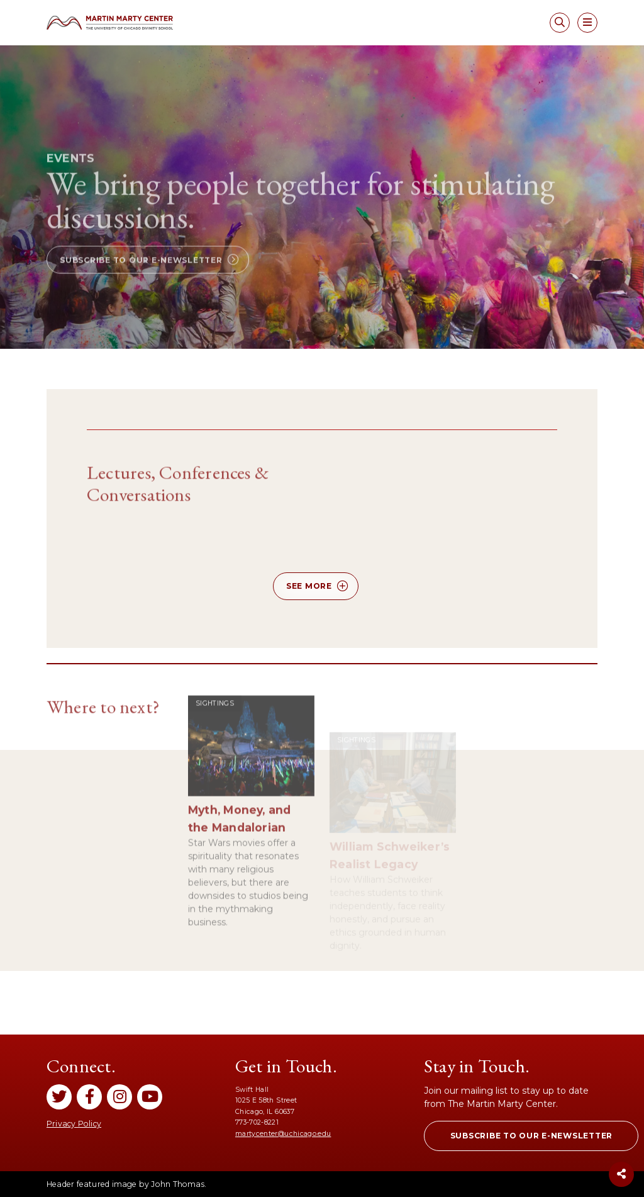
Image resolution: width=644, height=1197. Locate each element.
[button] (148, 281)
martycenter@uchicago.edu (283, 1134)
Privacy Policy (74, 1123)
